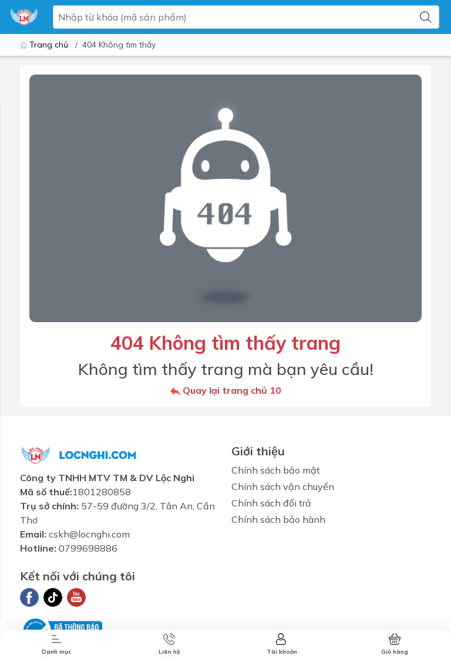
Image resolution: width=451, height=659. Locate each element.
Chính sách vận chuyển (282, 486)
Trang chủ (45, 44)
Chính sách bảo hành (278, 519)
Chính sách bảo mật (275, 470)
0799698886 (88, 548)
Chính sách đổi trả (271, 503)
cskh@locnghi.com (89, 534)
